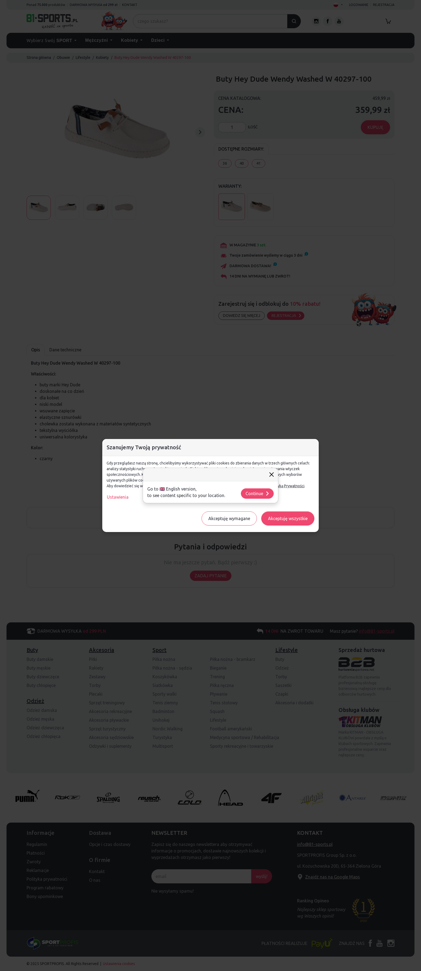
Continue (257, 493)
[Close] (271, 474)
